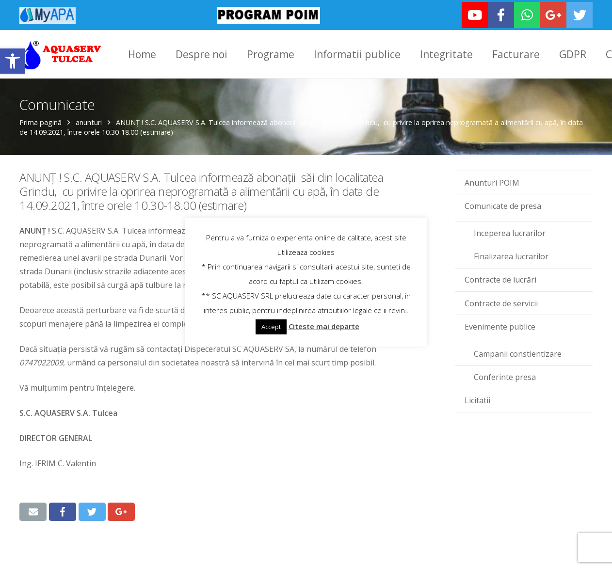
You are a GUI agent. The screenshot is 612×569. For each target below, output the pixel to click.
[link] (12, 61)
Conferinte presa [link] (505, 377)
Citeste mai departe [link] (324, 326)
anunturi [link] (89, 122)
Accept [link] (271, 326)
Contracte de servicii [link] (501, 303)
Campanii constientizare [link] (518, 353)
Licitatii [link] (477, 400)
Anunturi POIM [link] (492, 182)
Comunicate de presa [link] (503, 206)
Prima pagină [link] (40, 122)
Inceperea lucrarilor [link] (510, 233)
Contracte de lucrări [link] (500, 279)
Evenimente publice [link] (500, 326)
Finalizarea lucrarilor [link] (511, 256)
